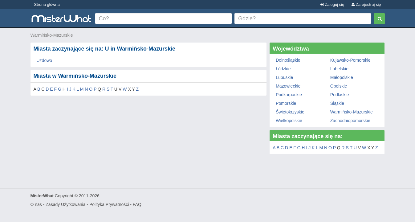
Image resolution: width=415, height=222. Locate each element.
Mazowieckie (288, 86)
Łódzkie (283, 68)
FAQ (137, 204)
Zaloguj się (332, 4)
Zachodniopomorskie (350, 120)
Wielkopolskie (289, 120)
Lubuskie (284, 77)
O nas (36, 204)
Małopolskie (341, 77)
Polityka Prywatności (109, 204)
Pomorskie (286, 103)
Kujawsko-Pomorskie (350, 60)
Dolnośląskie (288, 60)
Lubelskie (339, 68)
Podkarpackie (289, 94)
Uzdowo (44, 60)
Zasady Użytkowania (65, 204)
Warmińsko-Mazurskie (52, 35)
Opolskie (338, 86)
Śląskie (337, 103)
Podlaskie (339, 94)
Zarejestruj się (366, 4)
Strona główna (47, 4)
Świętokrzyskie (290, 111)
